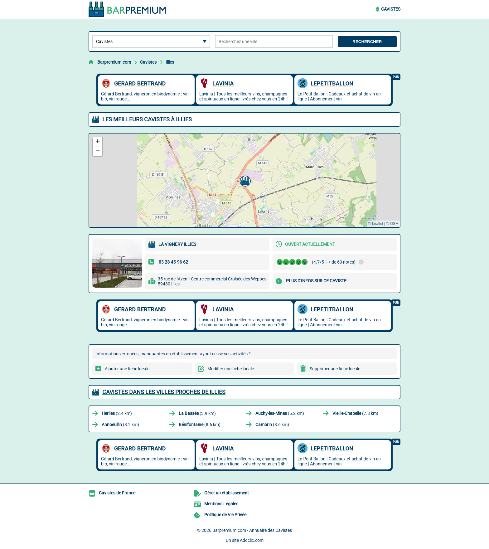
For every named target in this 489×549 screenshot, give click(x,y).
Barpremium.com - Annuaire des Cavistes (252, 530)
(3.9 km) (197, 413)
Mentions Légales (221, 503)
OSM (394, 223)
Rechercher (367, 41)
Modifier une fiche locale (230, 368)
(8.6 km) (199, 424)
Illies (170, 62)
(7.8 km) (355, 413)
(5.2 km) (279, 413)
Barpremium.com (114, 62)
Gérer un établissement (226, 492)
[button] (244, 180)
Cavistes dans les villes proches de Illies (163, 392)
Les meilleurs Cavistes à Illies (147, 119)
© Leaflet (375, 223)
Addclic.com (252, 540)
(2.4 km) (117, 413)
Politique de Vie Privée (225, 514)
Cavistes (390, 9)
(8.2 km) (120, 424)
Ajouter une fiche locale (127, 368)
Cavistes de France (117, 492)
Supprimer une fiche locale (335, 368)
